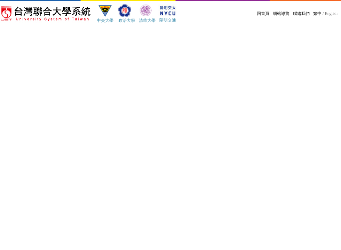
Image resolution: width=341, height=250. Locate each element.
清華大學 (147, 20)
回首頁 (263, 13)
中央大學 (105, 20)
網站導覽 (281, 13)
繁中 (317, 13)
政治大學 (126, 20)
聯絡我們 (301, 13)
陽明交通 (167, 20)
